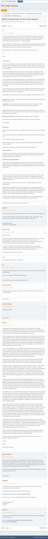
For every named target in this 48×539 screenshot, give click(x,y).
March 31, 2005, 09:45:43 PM (8, 210)
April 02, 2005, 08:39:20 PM (7, 287)
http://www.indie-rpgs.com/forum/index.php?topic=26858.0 (17, 494)
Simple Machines (11, 537)
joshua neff (5, 229)
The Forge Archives (9, 6)
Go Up (2, 528)
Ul (3, 30)
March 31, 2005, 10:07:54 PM (8, 232)
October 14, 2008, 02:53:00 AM (8, 483)
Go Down (3, 26)
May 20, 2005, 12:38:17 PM (7, 325)
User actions (43, 26)
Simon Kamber (7, 285)
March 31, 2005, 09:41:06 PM (8, 33)
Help (34, 537)
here (33, 331)
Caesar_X (5, 510)
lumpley (39, 13)
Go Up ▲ (45, 537)
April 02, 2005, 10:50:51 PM (7, 306)
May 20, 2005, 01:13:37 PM (7, 456)
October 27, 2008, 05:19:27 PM (8, 512)
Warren (4, 322)
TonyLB (4, 208)
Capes (10, 223)
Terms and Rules (39, 537)
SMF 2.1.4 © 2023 (4, 537)
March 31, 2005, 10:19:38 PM (8, 267)
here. (11, 309)
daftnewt (5, 480)
